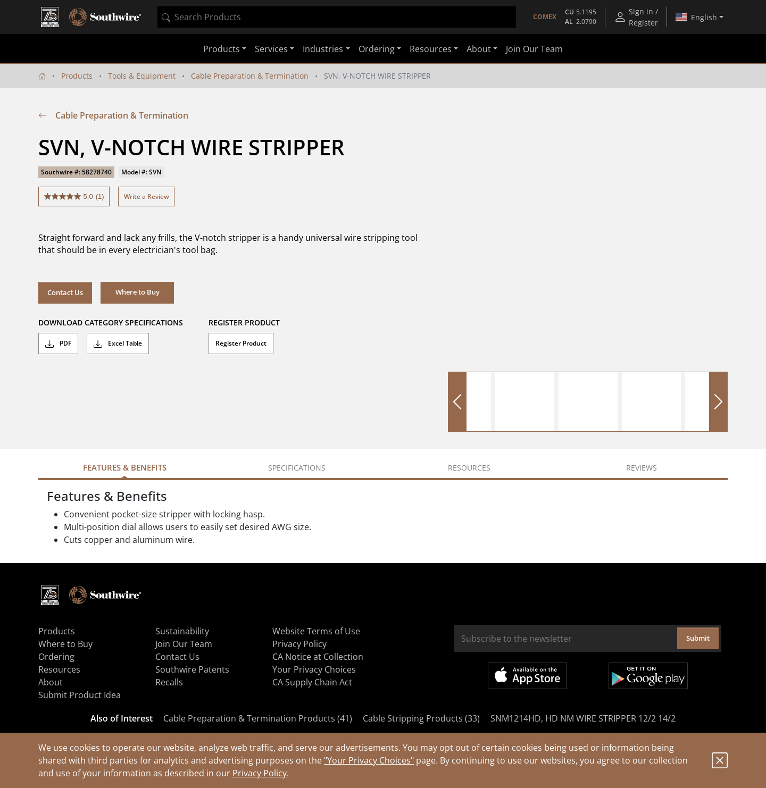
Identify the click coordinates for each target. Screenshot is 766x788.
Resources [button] (431, 49)
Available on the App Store (527, 676)
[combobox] (336, 17)
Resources (59, 669)
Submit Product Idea (79, 695)
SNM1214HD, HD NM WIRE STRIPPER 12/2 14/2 (583, 718)
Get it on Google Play (648, 676)
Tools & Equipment (142, 76)
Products (77, 76)
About (50, 682)
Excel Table (118, 343)
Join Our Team (534, 49)
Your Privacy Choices (314, 669)
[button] (137, 292)
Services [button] (271, 49)
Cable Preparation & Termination (250, 76)
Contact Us (65, 292)
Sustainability (182, 631)
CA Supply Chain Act (312, 682)
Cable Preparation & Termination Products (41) (257, 718)
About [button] (479, 49)
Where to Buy (65, 644)
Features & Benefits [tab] (124, 467)
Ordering (56, 657)
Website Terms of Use (316, 631)
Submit (698, 638)
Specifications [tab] (297, 468)
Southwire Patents (192, 669)
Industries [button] (323, 49)
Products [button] (221, 49)
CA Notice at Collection (317, 657)
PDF (58, 343)
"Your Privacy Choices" (369, 760)
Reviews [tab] (641, 468)
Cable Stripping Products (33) (421, 718)
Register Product (241, 343)
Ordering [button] (377, 49)
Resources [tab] (469, 468)
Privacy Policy (259, 773)
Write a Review (146, 196)
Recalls (169, 682)
